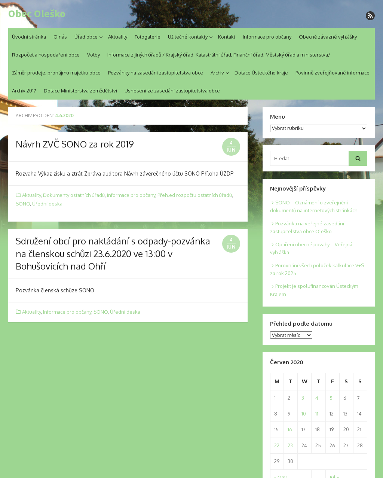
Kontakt (226, 37)
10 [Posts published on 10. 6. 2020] (303, 414)
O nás (60, 37)
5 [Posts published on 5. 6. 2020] (331, 398)
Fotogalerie (147, 37)
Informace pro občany (267, 37)
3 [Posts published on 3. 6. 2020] (302, 398)
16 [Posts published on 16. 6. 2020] (290, 429)
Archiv (217, 73)
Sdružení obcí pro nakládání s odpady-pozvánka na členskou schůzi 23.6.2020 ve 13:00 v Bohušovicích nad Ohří (113, 253)
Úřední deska (47, 204)
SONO (23, 204)
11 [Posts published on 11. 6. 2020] (316, 414)
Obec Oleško (36, 13)
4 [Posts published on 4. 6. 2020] (316, 398)
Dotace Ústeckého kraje (261, 73)
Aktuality (117, 37)
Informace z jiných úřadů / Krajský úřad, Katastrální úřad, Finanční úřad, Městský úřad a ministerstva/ (218, 55)
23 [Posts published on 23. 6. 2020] (290, 445)
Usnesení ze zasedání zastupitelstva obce (172, 91)
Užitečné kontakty (188, 37)
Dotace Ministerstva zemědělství (80, 91)
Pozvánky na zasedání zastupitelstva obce (155, 73)
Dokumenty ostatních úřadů (74, 195)
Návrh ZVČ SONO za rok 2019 (75, 144)
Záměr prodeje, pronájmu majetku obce (56, 73)
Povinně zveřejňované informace (332, 73)
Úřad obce (86, 37)
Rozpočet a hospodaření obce (46, 55)
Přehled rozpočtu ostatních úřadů (194, 195)
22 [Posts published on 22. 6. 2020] (276, 445)
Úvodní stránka (29, 37)
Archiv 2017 (24, 91)
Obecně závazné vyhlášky (328, 37)
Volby (93, 55)
